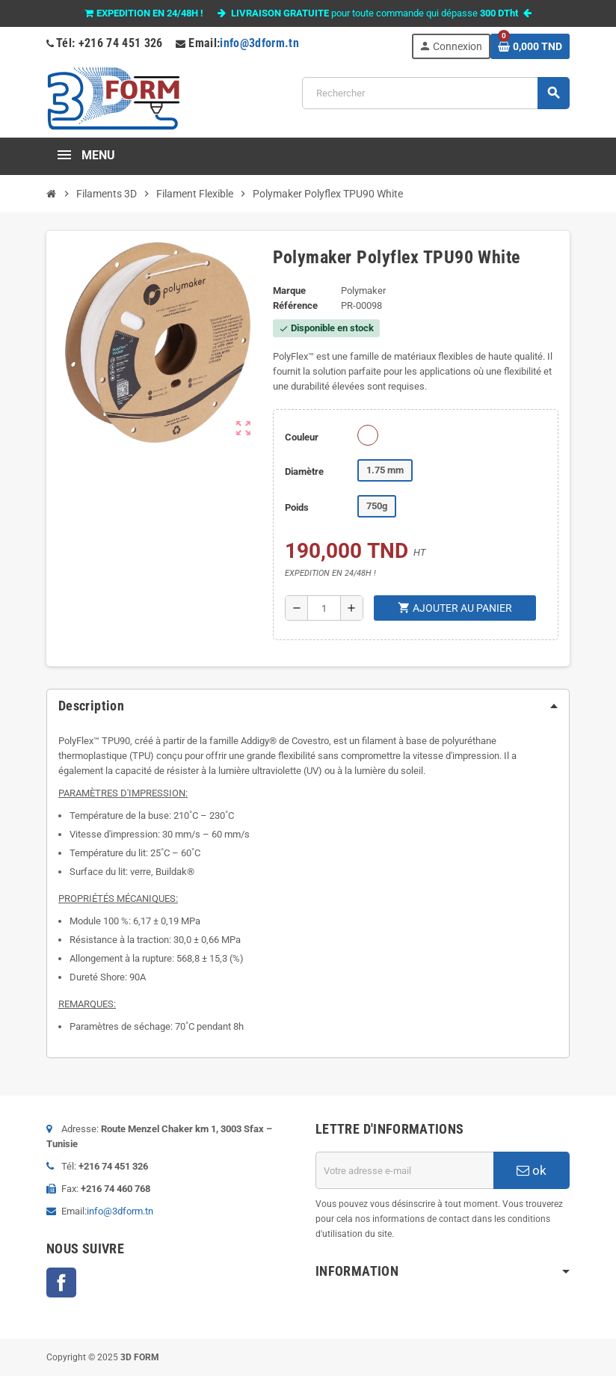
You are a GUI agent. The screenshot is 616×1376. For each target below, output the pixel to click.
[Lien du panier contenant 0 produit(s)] (530, 46)
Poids (297, 507)
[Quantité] (324, 608)
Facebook (61, 1282)
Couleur (301, 437)
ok (531, 1170)
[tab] (308, 705)
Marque (289, 290)
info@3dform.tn (259, 43)
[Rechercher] (435, 93)
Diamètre (304, 471)
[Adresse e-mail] (404, 1170)
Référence (295, 305)
